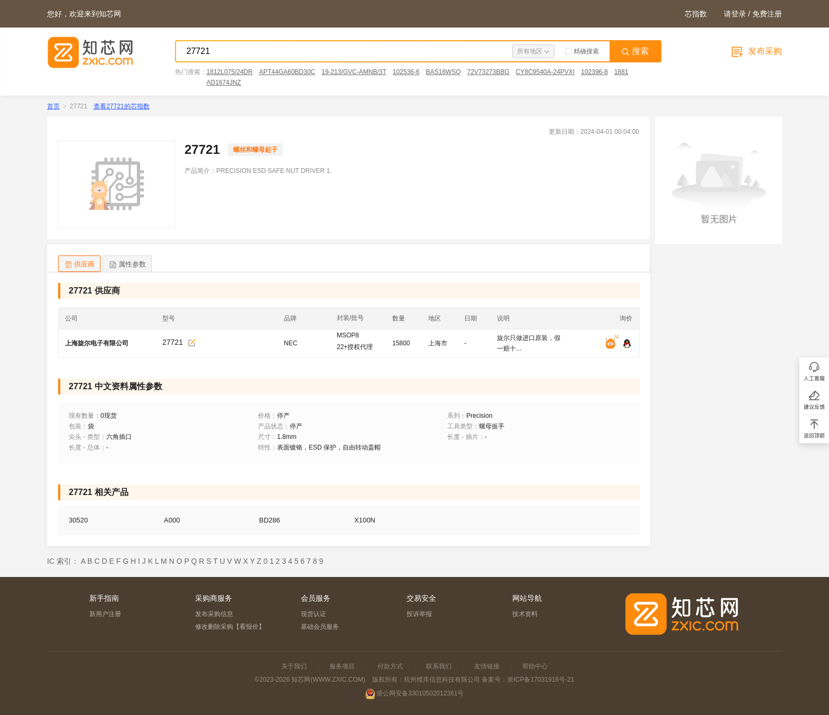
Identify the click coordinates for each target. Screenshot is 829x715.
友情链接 (487, 666)
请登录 (735, 14)
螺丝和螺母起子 (255, 149)
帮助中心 (535, 666)
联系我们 (439, 666)
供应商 (79, 264)
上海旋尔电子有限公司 (96, 343)
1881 (621, 72)
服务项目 (342, 666)
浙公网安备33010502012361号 (420, 693)
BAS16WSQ (443, 72)
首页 (53, 106)
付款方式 (390, 666)
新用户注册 (105, 614)
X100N (364, 520)
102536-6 (406, 72)
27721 (172, 342)
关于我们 (294, 666)
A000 (172, 520)
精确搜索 (582, 51)
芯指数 (696, 14)
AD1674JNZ (224, 82)
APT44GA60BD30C (287, 72)
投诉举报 (419, 614)
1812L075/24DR (230, 72)
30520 (78, 520)
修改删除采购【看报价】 (230, 626)
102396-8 (594, 72)
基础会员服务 (320, 626)
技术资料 (525, 614)
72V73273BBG (488, 72)
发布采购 (755, 51)
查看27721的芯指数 (121, 106)
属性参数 (127, 264)
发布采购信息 (214, 614)
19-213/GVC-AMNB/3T (353, 72)
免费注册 (767, 14)
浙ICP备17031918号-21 (540, 679)
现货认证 (313, 614)
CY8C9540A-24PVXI (545, 72)
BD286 (269, 520)
